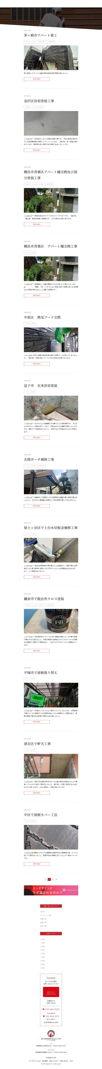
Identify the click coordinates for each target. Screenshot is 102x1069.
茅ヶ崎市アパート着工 (40, 35)
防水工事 (43, 926)
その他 (27, 107)
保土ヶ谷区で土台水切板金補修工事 (51, 528)
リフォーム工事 (30, 42)
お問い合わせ (64, 1061)
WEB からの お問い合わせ (51, 993)
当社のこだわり (53, 1061)
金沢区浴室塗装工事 (39, 101)
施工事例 (45, 1061)
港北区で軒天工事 (37, 744)
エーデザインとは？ (35, 1061)
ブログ (71, 1061)
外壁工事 (41, 42)
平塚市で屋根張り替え (40, 673)
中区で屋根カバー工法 (40, 815)
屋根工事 (51, 42)
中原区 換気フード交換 (42, 317)
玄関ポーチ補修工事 (39, 460)
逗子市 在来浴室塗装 (40, 386)
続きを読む (36, 79)
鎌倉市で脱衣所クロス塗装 (44, 599)
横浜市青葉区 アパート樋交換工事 (50, 246)
